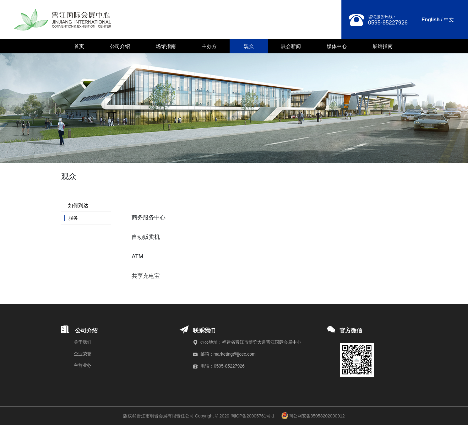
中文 (449, 19)
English (431, 19)
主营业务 (82, 365)
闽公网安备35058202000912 (317, 415)
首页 (79, 46)
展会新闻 (291, 46)
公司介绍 (120, 46)
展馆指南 (383, 46)
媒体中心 (337, 46)
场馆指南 (166, 46)
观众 (249, 46)
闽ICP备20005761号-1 (253, 415)
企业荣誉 (82, 353)
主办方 (209, 46)
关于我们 (82, 342)
